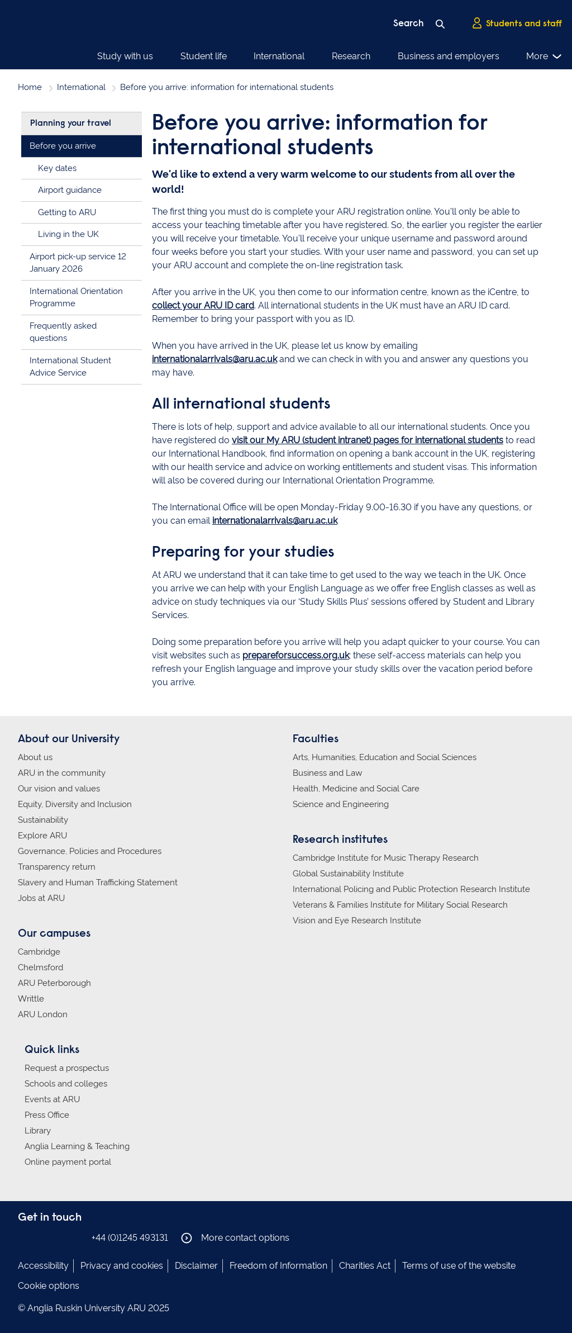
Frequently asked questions (63, 332)
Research (351, 56)
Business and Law (327, 773)
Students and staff (516, 23)
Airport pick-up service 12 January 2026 (78, 263)
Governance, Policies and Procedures (89, 851)
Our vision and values (59, 789)
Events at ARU (52, 1099)
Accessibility (43, 1265)
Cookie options (48, 1285)
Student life (203, 56)
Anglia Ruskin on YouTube (75, 1237)
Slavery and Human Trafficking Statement (98, 882)
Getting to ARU (67, 212)
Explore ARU (42, 836)
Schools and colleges (66, 1084)
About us (35, 757)
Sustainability (43, 820)
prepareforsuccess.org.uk (295, 655)
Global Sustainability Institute (348, 874)
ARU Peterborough (54, 983)
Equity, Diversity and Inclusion (75, 804)
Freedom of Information (278, 1265)
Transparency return (57, 867)
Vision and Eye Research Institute (357, 920)
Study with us (125, 56)
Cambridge (39, 952)
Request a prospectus (67, 1068)
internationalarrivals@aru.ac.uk (214, 359)
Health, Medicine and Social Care (356, 789)
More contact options (235, 1238)
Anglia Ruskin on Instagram (42, 1237)
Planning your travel (70, 123)
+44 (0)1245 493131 (130, 1237)
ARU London (43, 1014)
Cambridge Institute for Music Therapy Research (386, 858)
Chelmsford (40, 967)
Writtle (31, 999)
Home (30, 87)
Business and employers (448, 56)
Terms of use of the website (459, 1265)
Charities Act (364, 1265)
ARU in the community (62, 773)
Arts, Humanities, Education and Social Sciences (384, 757)
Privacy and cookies (121, 1265)
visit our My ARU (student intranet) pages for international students (367, 440)
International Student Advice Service (70, 366)
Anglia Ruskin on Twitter (58, 1237)
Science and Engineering (341, 804)
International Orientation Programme (76, 297)
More (544, 56)
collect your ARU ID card (203, 305)
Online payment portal (68, 1162)
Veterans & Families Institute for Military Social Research (400, 905)
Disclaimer (196, 1265)
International (279, 56)
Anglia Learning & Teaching (77, 1146)
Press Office (47, 1115)
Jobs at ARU (41, 898)
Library (38, 1131)
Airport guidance (70, 190)
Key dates (57, 168)
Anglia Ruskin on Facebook (25, 1237)
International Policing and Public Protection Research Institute (411, 889)
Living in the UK (68, 234)
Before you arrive (63, 146)
